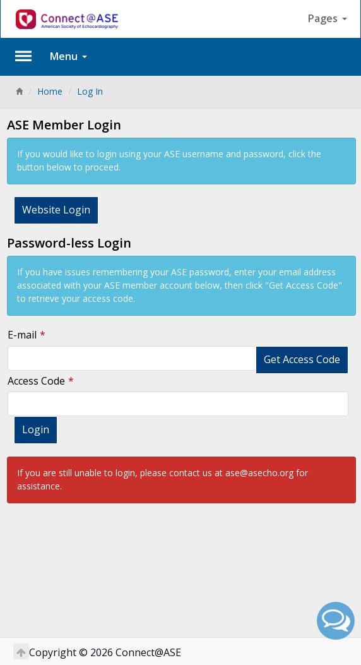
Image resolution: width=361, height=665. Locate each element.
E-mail (22, 335)
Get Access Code (302, 359)
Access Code (36, 381)
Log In (90, 91)
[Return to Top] (21, 651)
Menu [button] (68, 56)
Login (35, 429)
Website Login (56, 210)
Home (49, 91)
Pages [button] (327, 18)
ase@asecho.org (259, 473)
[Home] (19, 91)
